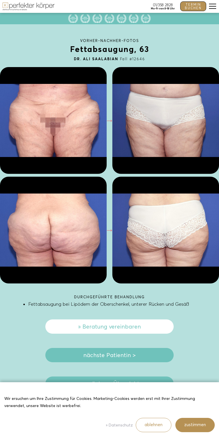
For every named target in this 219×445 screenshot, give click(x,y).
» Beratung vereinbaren (109, 326)
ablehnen (154, 424)
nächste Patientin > (109, 355)
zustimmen (195, 424)
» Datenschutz (119, 425)
